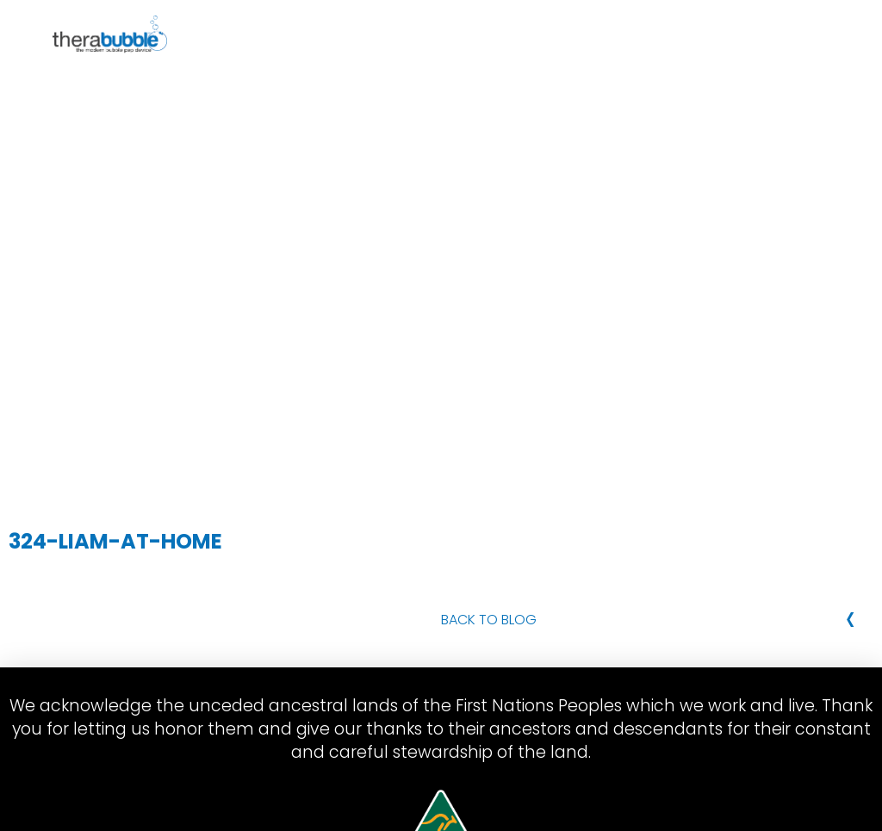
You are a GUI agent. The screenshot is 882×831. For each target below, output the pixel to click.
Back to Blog (489, 619)
